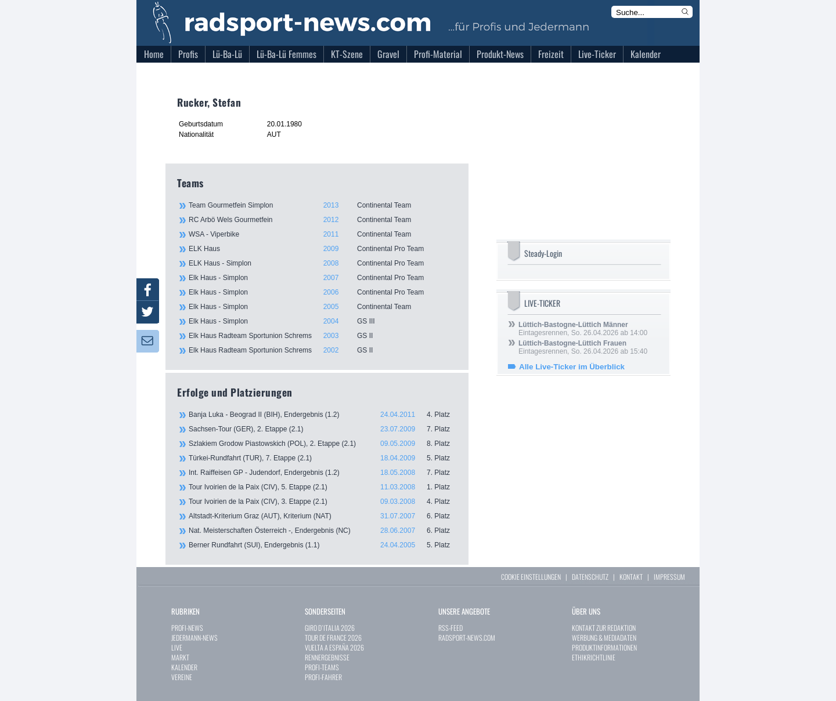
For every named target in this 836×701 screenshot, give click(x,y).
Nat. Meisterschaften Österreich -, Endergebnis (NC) (323, 530)
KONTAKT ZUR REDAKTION (604, 628)
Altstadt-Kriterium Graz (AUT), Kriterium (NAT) (323, 516)
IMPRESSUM (669, 577)
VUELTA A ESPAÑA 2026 (334, 647)
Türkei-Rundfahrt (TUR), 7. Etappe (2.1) (323, 458)
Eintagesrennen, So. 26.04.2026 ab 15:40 (582, 347)
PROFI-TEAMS (322, 667)
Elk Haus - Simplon (322, 278)
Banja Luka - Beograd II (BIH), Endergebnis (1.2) (323, 415)
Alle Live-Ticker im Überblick (572, 366)
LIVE (176, 647)
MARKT (180, 657)
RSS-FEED (450, 628)
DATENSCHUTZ (590, 577)
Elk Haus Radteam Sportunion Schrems (322, 336)
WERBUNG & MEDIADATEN (604, 637)
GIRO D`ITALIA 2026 (330, 628)
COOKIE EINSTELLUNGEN (531, 577)
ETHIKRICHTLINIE (593, 657)
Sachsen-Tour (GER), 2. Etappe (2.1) (323, 429)
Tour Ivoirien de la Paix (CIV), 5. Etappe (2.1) (323, 487)
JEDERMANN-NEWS (194, 637)
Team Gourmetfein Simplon (322, 205)
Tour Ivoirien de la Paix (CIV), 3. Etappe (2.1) (323, 501)
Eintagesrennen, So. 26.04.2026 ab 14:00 (582, 329)
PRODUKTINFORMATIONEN (604, 647)
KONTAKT (631, 577)
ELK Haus (322, 249)
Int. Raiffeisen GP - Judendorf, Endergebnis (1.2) (323, 472)
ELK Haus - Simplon (322, 263)
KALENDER (184, 667)
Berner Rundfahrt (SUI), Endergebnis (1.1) (323, 545)
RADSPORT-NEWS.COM (466, 637)
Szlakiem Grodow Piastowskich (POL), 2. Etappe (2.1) (323, 444)
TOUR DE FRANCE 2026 (333, 637)
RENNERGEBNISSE (327, 657)
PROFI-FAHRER (323, 677)
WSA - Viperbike (322, 234)
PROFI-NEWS (187, 628)
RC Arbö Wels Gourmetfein (322, 220)
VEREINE (181, 677)
